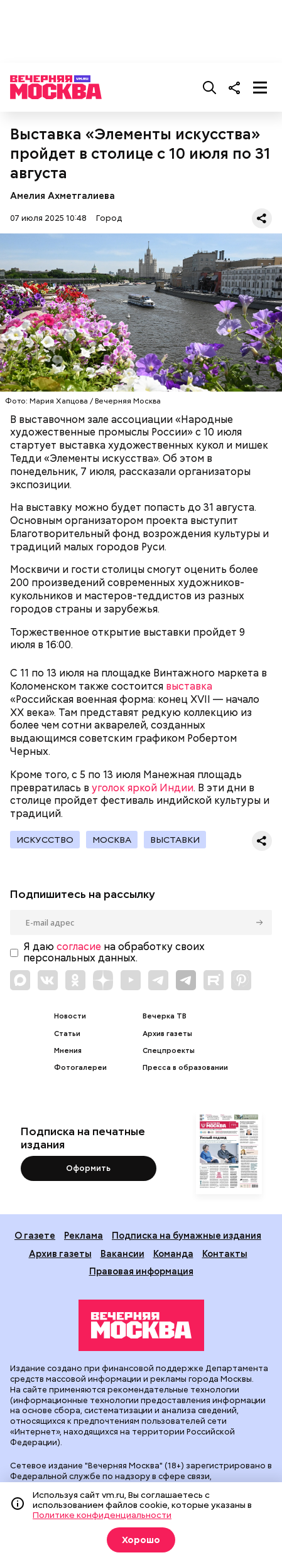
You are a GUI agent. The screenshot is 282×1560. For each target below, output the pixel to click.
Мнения (68, 1050)
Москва (111, 839)
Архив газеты (167, 1033)
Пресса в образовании (185, 1067)
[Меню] (260, 87)
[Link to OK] (75, 980)
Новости (70, 1016)
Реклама (83, 1235)
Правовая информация (141, 1271)
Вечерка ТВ (165, 1016)
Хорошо (141, 1540)
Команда (173, 1253)
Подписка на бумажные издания (186, 1235)
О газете (34, 1235)
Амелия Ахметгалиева (62, 195)
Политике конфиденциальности (102, 1514)
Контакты (224, 1253)
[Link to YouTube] (131, 980)
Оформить (88, 1168)
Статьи (67, 1033)
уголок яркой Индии (142, 787)
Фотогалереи (80, 1067)
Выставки (175, 839)
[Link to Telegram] (158, 980)
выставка (189, 686)
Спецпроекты (169, 1050)
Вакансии (122, 1253)
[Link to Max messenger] (20, 980)
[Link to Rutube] (213, 980)
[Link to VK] (48, 980)
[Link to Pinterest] (241, 980)
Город (109, 218)
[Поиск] (210, 87)
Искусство (44, 839)
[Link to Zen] (103, 980)
